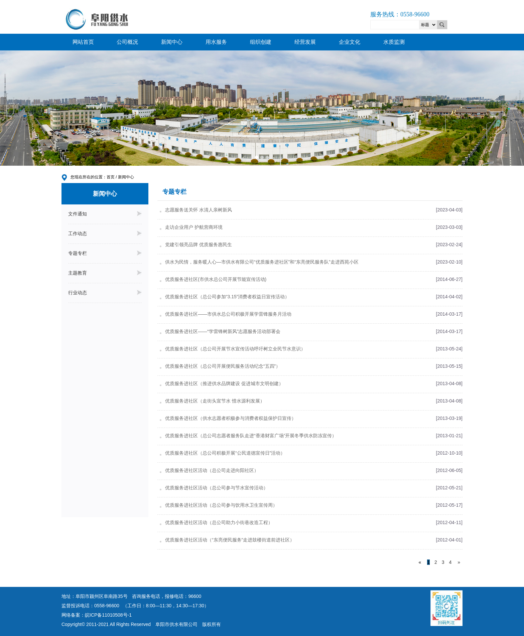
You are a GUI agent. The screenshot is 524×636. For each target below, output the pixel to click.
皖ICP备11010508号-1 (108, 615)
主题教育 (105, 273)
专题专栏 (105, 253)
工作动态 (105, 233)
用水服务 (216, 42)
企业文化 (349, 42)
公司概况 (127, 42)
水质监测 (394, 42)
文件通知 (105, 213)
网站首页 (83, 42)
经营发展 (305, 42)
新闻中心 (171, 42)
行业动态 (105, 292)
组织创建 (260, 42)
